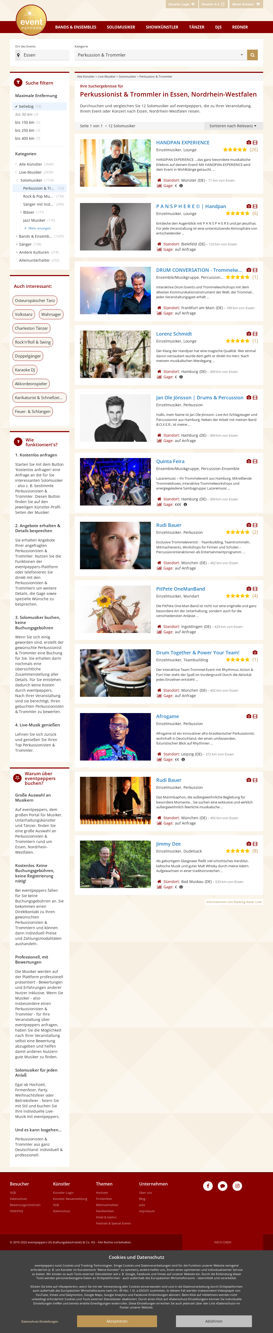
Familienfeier (105, 1211)
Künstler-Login (63, 1193)
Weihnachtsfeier (107, 1205)
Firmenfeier (104, 1199)
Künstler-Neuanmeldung (70, 1199)
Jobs (142, 1205)
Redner (240, 27)
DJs (218, 27)
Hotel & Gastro (106, 1217)
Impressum (147, 1211)
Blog (142, 1199)
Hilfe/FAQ (16, 1211)
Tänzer (196, 27)
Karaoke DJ (25, 369)
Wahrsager (51, 314)
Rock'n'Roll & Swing (33, 342)
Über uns (145, 1193)
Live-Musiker (107, 76)
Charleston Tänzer (31, 328)
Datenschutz (18, 1199)
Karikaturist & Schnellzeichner (41, 397)
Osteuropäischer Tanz (35, 300)
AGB (13, 1193)
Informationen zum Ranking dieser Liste (234, 902)
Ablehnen (214, 1321)
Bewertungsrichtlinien (25, 1205)
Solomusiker (121, 27)
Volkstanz (24, 314)
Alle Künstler (86, 76)
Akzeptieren (117, 1321)
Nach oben (222, 1242)
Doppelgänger (28, 356)
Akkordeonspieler (31, 383)
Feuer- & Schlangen (32, 411)
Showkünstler (162, 27)
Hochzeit (102, 1193)
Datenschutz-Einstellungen (39, 1321)
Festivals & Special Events (113, 1223)
